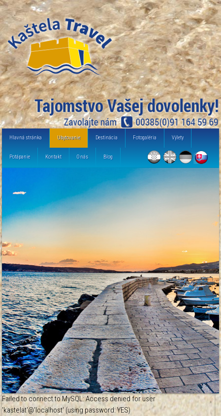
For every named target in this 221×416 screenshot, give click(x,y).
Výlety (178, 137)
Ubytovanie (68, 137)
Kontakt (53, 157)
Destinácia (106, 137)
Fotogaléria (145, 137)
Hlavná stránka (25, 137)
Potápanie (19, 157)
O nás (82, 157)
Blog (108, 157)
